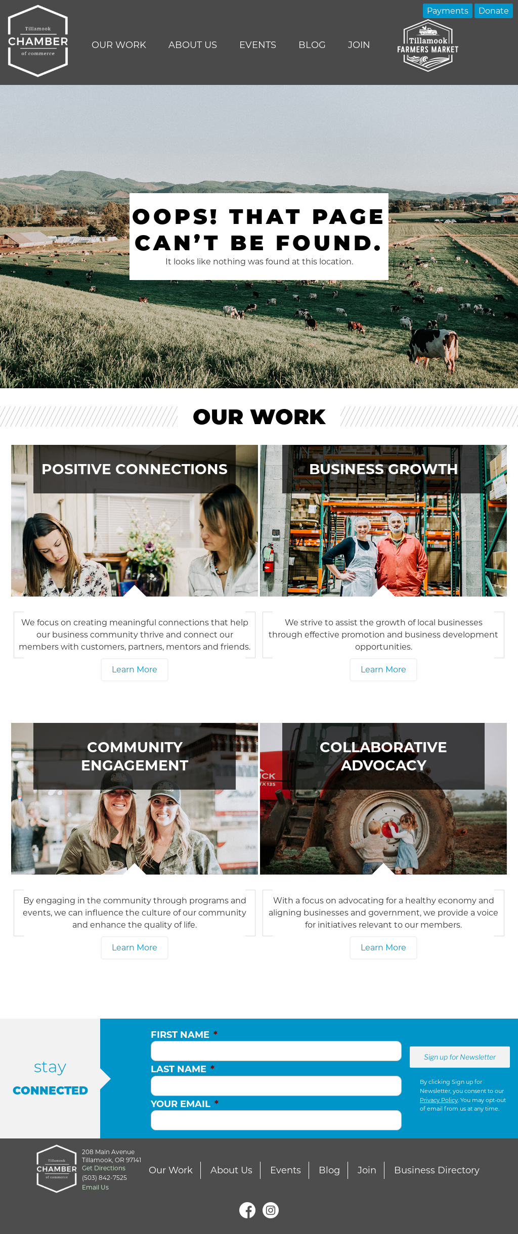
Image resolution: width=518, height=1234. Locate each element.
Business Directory (437, 1170)
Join (359, 45)
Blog (312, 45)
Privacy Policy (439, 1100)
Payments (447, 11)
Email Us (95, 1187)
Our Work (119, 45)
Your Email (185, 1104)
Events (257, 45)
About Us (192, 45)
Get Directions (103, 1168)
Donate (494, 11)
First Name (184, 1034)
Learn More (134, 669)
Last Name (182, 1069)
